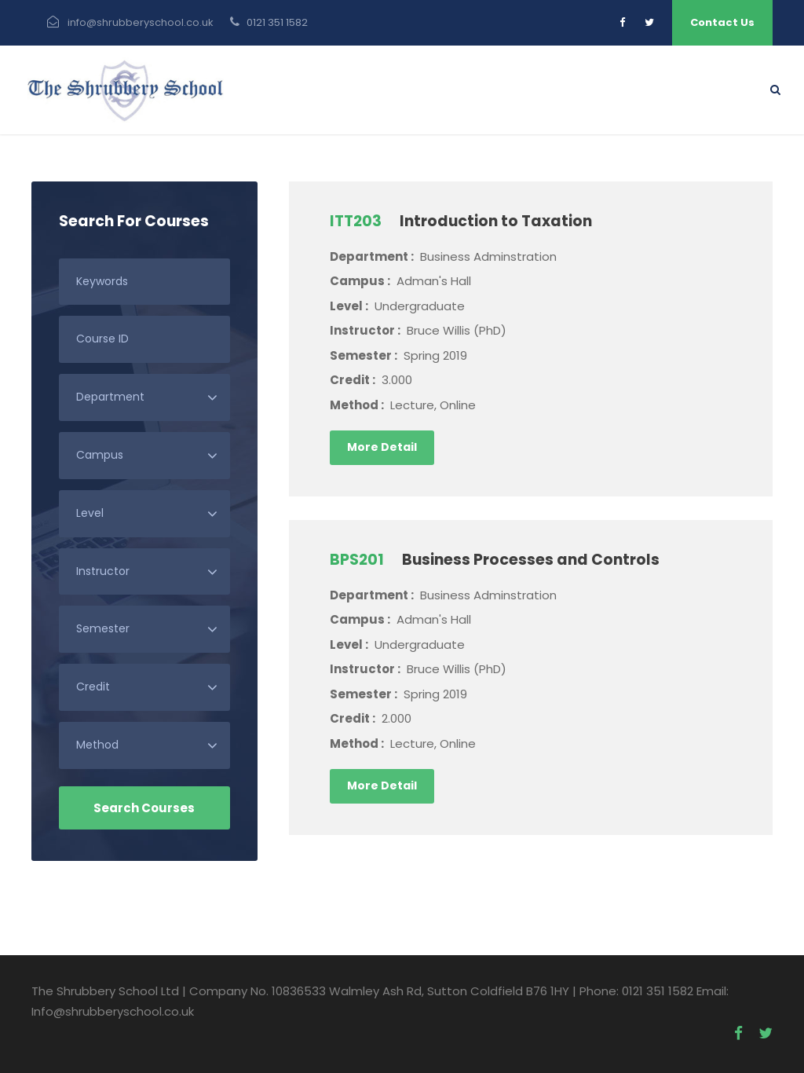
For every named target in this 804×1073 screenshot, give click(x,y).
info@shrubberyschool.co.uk (141, 22)
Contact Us (722, 22)
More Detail (382, 447)
